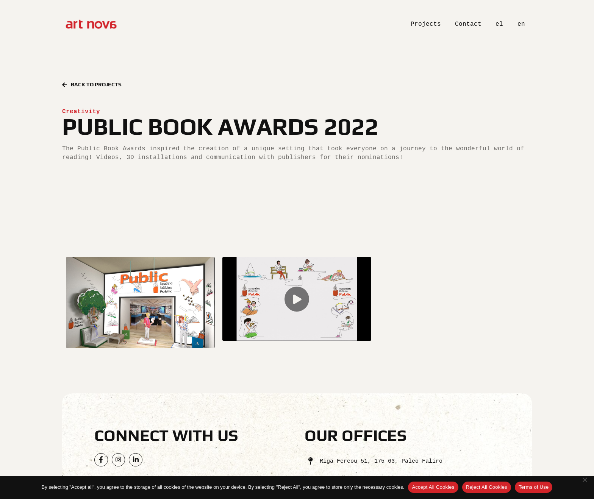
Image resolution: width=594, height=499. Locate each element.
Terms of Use (534, 487)
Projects (426, 23)
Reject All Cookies (486, 487)
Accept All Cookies (433, 487)
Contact (468, 23)
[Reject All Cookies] (584, 487)
